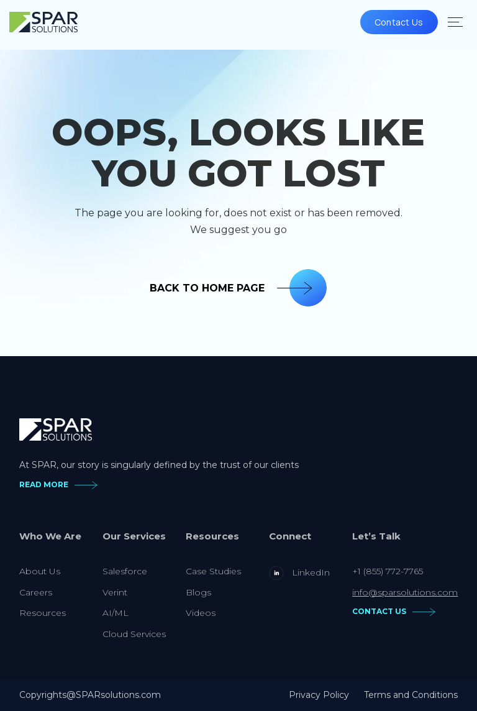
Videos (201, 612)
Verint (114, 592)
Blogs (198, 592)
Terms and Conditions (411, 694)
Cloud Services (134, 634)
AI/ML (115, 612)
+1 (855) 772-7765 (387, 571)
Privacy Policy (319, 694)
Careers (35, 592)
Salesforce (124, 571)
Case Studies (213, 571)
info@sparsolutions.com (405, 592)
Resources (42, 612)
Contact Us (399, 22)
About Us (39, 571)
